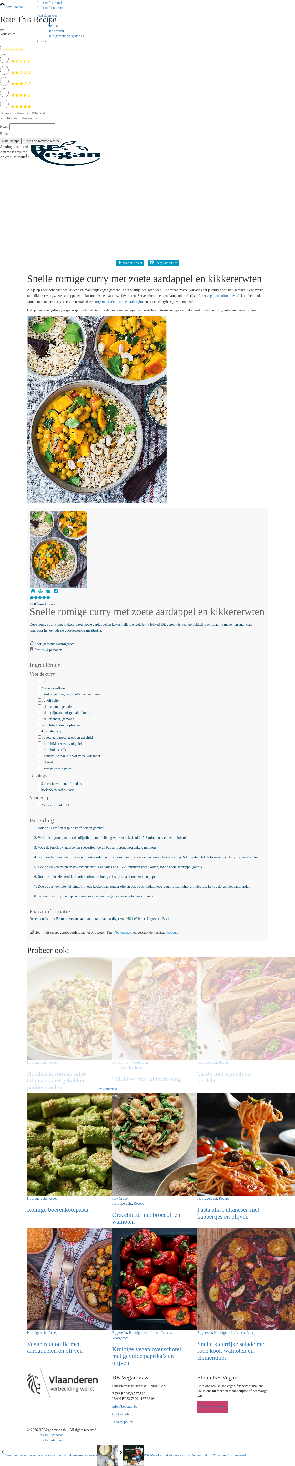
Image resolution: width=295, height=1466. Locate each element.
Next (113, 1089)
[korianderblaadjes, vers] (39, 789)
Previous (104, 1089)
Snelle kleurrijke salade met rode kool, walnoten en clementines (231, 1351)
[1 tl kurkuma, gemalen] (39, 706)
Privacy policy (122, 1422)
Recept (53, 1062)
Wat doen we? (47, 15)
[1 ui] (39, 681)
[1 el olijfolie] (39, 700)
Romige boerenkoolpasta (57, 1209)
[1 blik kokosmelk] (39, 749)
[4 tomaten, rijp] (39, 730)
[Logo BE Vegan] (65, 153)
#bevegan (172, 932)
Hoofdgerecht (37, 1062)
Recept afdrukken (163, 263)
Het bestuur (56, 31)
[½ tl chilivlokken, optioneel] (39, 724)
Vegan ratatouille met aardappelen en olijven (55, 1347)
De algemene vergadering (66, 36)
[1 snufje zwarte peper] (39, 767)
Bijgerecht (119, 1333)
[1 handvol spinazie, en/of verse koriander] (39, 755)
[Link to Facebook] (50, 3)
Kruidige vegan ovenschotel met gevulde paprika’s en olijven (146, 1356)
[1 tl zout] (39, 761)
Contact (43, 41)
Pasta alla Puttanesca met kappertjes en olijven (228, 1213)
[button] (41, 592)
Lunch (155, 1333)
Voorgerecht (121, 1338)
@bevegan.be (122, 932)
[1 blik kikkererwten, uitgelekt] (39, 743)
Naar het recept (130, 263)
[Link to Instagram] (50, 8)
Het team (54, 26)
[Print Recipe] (33, 592)
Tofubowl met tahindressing (146, 1078)
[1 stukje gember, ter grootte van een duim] (39, 693)
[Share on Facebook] (55, 592)
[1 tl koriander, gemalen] (39, 718)
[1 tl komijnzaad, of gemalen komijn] (39, 712)
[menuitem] (152, 15)
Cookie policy (122, 1414)
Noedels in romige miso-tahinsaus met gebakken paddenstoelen (57, 1080)
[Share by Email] (49, 592)
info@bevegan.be (125, 1406)
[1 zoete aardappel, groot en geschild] (39, 737)
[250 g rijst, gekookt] (39, 804)
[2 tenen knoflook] (39, 687)
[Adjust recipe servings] (47, 650)
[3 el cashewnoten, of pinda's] (39, 783)
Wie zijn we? (46, 21)
